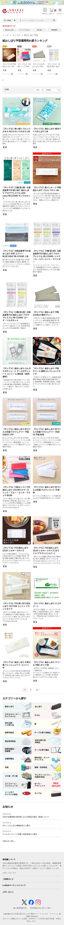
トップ (5, 35)
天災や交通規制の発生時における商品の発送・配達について (26, 817)
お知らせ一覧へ (9, 841)
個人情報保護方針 (20, 908)
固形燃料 (54, 30)
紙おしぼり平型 (31, 35)
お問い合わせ (8, 892)
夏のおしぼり (9, 30)
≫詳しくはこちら (9, 873)
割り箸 (39, 30)
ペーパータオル (24, 30)
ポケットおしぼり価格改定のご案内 (16, 825)
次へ (38, 690)
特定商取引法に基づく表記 (40, 908)
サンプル (16, 35)
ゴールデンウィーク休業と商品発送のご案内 (20, 834)
